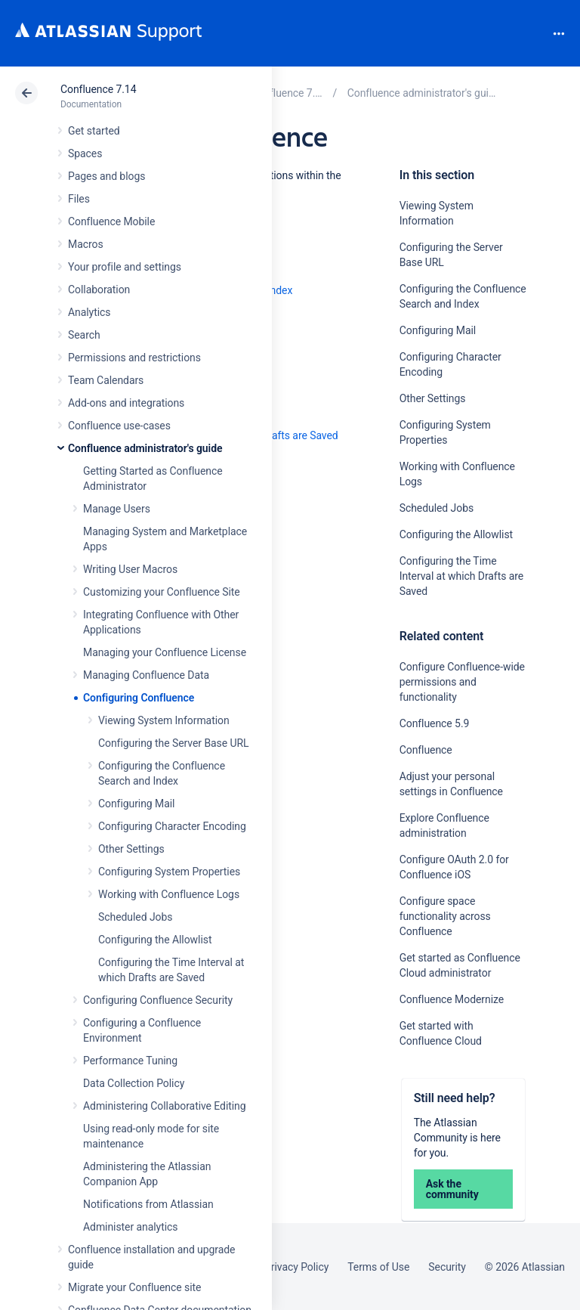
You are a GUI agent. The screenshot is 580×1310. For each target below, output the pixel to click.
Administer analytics (130, 1227)
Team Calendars (105, 380)
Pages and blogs (106, 176)
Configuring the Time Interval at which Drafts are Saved (462, 576)
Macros (85, 244)
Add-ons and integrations (126, 403)
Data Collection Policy (133, 1083)
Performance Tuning (130, 1061)
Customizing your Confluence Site (161, 592)
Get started (94, 131)
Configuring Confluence (138, 698)
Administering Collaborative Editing (164, 1106)
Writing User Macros (130, 569)
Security (447, 1267)
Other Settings (131, 849)
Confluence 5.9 (435, 723)
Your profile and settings (124, 267)
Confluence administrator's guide (145, 448)
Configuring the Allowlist (154, 940)
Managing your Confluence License (164, 652)
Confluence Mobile (111, 221)
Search (533, 33)
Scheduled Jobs (135, 917)
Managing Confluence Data (146, 675)
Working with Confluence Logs (168, 894)
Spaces (85, 153)
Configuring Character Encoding (172, 826)
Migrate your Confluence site (134, 1287)
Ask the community (452, 1189)
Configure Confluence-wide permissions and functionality (462, 682)
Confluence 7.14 (98, 89)
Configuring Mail (136, 803)
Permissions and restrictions (134, 358)
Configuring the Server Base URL (173, 743)
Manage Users (116, 509)
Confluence (426, 750)
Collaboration (99, 289)
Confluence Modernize (452, 999)
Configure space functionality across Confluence (445, 916)
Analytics (89, 312)
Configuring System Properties (169, 872)
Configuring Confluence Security (158, 1000)
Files (79, 199)
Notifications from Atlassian (148, 1204)
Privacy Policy (296, 1267)
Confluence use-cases (119, 426)
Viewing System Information (164, 720)
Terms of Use (378, 1267)
